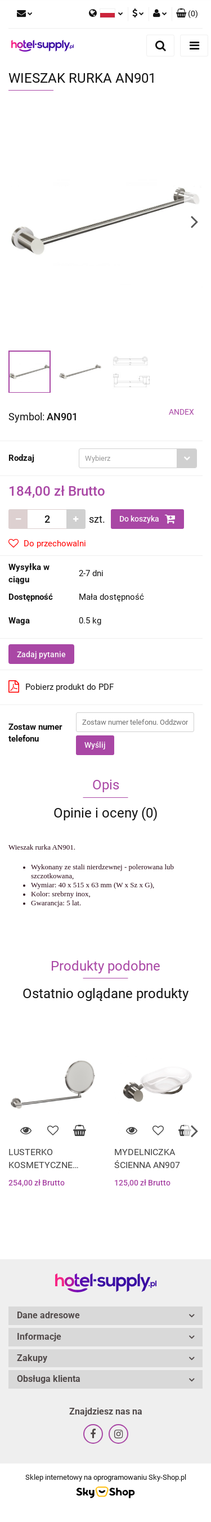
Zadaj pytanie (41, 654)
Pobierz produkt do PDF (61, 686)
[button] (187, 14)
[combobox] (138, 458)
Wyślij (95, 744)
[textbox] (128, 458)
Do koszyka (147, 518)
